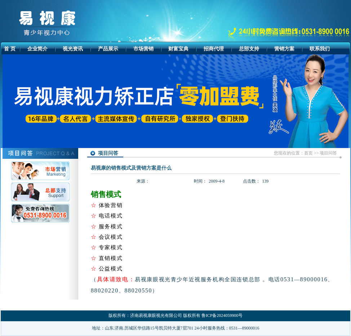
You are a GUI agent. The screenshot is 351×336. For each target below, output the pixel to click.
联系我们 (320, 48)
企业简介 (37, 48)
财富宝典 (178, 48)
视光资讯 (73, 48)
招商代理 (214, 48)
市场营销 (143, 48)
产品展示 (108, 48)
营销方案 (284, 48)
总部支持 (249, 48)
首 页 (9, 48)
